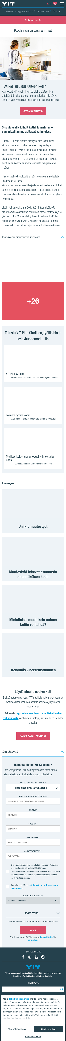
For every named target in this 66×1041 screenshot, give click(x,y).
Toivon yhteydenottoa (33, 895)
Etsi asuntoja (33, 20)
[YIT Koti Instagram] (30, 957)
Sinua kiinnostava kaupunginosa (33, 796)
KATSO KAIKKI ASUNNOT (33, 735)
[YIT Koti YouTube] (36, 957)
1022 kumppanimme (19, 999)
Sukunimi (32, 823)
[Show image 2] (33, 301)
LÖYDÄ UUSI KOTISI (33, 111)
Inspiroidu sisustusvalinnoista (21, 237)
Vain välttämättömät (17, 1029)
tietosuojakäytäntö (47, 937)
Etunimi (32, 810)
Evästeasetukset (33, 1036)
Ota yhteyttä (10, 751)
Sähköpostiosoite (32, 851)
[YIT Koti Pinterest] (43, 957)
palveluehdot (32, 940)
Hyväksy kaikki (48, 1029)
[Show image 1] (33, 263)
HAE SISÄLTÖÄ (33, 983)
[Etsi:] (61, 989)
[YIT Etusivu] (8, 4)
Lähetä (33, 930)
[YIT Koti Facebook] (23, 957)
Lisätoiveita (31, 913)
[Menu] (62, 3)
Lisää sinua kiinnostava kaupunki (31, 787)
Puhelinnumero (32, 837)
